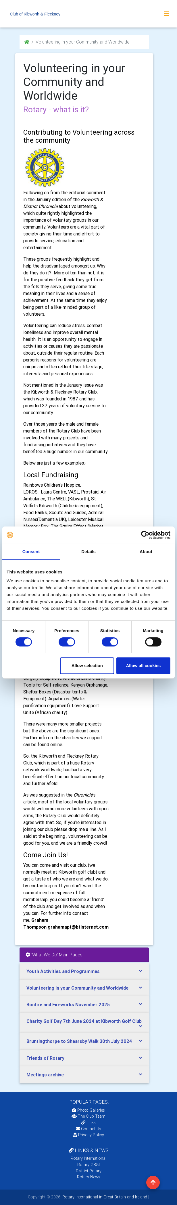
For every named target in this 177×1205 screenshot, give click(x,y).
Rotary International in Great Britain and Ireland (104, 1197)
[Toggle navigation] (166, 14)
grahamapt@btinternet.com (78, 927)
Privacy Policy (88, 1134)
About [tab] (146, 551)
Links (88, 1122)
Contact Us (88, 1128)
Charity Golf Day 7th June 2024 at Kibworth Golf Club (84, 1021)
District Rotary (88, 1170)
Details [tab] (88, 551)
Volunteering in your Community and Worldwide (77, 988)
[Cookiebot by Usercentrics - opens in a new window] (145, 535)
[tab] (84, 971)
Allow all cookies (143, 665)
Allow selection (87, 665)
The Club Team (88, 1116)
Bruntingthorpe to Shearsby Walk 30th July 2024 (79, 1041)
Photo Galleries (88, 1110)
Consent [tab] (31, 551)
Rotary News (88, 1177)
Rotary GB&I (88, 1164)
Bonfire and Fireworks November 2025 (68, 1004)
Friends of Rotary (45, 1058)
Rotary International (88, 1158)
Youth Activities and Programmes (63, 971)
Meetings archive (45, 1075)
